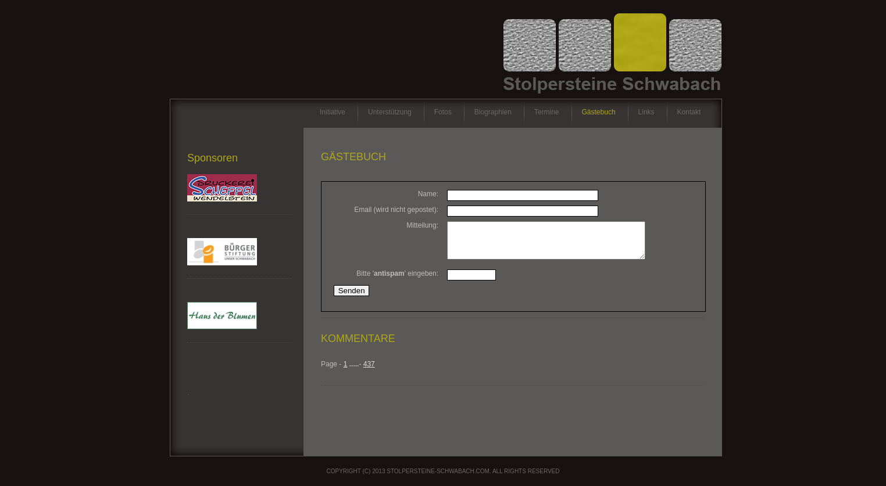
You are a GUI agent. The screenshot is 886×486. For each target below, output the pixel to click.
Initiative (332, 112)
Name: (428, 194)
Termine (546, 112)
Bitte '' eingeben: (397, 280)
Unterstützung (390, 112)
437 (369, 371)
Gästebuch (599, 112)
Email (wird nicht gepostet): (396, 210)
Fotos (443, 112)
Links (646, 112)
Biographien (493, 112)
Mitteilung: (422, 225)
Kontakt (689, 112)
